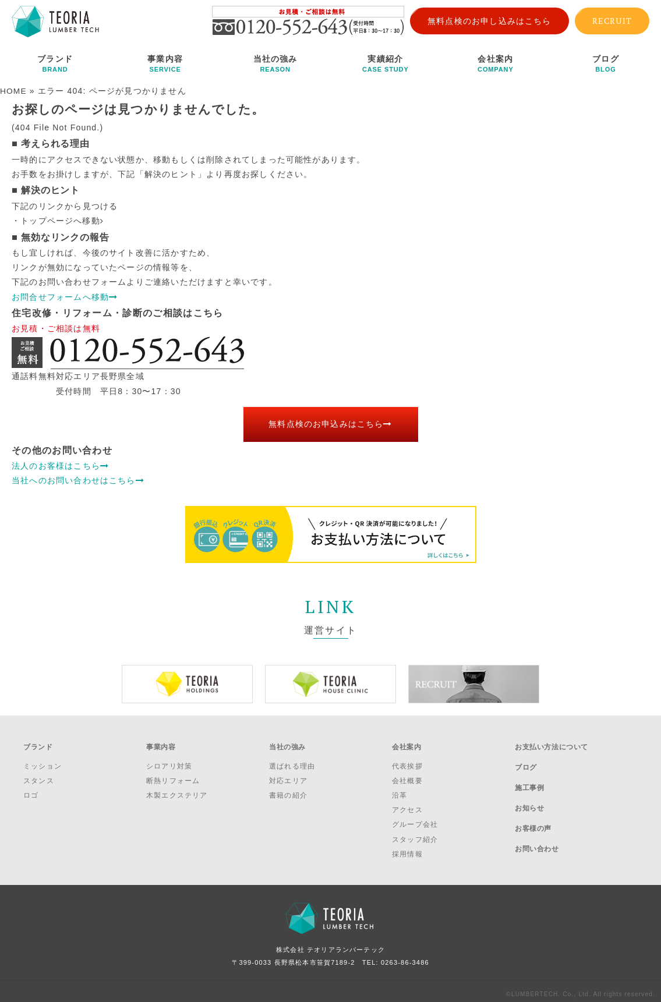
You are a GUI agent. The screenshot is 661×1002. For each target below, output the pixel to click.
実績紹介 (385, 63)
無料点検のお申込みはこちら (330, 424)
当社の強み (275, 63)
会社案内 (495, 63)
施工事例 (529, 775)
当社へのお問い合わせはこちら (78, 479)
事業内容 (165, 63)
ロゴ (30, 790)
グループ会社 (415, 819)
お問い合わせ (537, 821)
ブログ (605, 63)
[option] (187, 683)
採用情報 (407, 849)
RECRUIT (612, 20)
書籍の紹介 (288, 790)
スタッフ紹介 (415, 834)
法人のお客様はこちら (60, 465)
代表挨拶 (407, 760)
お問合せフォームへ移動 (65, 296)
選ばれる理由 (292, 760)
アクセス (407, 805)
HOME (13, 90)
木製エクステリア (177, 790)
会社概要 (407, 775)
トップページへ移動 (62, 220)
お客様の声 (533, 806)
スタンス (38, 775)
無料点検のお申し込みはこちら (489, 21)
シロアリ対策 (169, 760)
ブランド (55, 63)
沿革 (399, 790)
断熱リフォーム (173, 775)
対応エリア (288, 775)
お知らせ (529, 791)
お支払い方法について (551, 744)
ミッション (42, 760)
